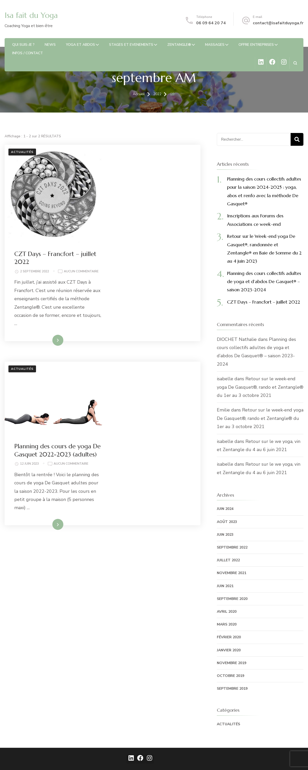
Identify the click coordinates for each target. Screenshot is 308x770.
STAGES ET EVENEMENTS (131, 44)
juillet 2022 (228, 560)
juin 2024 (225, 508)
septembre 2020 (232, 598)
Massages (214, 44)
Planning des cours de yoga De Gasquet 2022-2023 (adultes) (151, 289)
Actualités (22, 152)
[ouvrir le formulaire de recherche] (295, 63)
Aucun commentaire (136, 179)
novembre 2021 (231, 573)
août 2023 (227, 521)
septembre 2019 (232, 688)
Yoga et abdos (80, 44)
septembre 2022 (232, 547)
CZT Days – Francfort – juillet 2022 (263, 302)
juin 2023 (225, 534)
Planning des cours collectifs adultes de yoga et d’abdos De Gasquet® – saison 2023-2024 (264, 281)
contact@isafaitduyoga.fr (278, 23)
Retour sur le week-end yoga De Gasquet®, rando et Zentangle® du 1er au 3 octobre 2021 (260, 387)
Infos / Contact (27, 53)
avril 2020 (226, 611)
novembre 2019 (231, 663)
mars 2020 (226, 624)
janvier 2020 (229, 650)
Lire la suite (142, 248)
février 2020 (229, 637)
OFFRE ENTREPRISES (256, 44)
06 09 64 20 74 (211, 23)
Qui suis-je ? (23, 44)
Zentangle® (179, 44)
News (50, 44)
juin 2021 (225, 586)
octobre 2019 (230, 675)
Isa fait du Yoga (31, 15)
